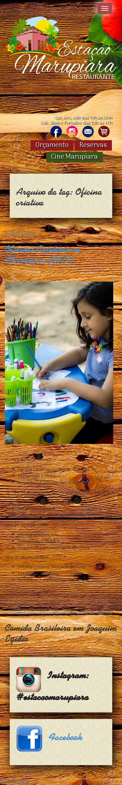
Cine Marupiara (74, 157)
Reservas (93, 145)
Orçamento (52, 145)
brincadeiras (41, 613)
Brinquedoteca (20, 234)
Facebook (66, 737)
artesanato (16, 613)
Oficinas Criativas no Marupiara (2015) (43, 254)
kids (77, 613)
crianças (63, 613)
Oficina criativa (96, 613)
